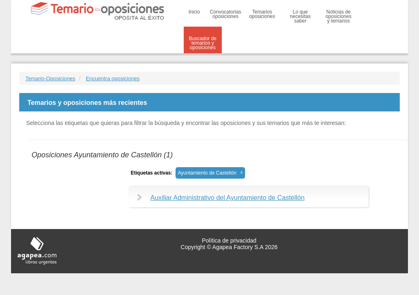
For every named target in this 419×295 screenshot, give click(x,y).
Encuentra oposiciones (113, 78)
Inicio (194, 12)
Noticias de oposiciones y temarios (338, 16)
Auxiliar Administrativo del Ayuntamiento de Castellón (228, 197)
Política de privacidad (229, 240)
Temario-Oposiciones (50, 78)
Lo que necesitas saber (300, 16)
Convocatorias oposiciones (225, 14)
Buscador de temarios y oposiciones (202, 43)
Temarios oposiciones (262, 14)
